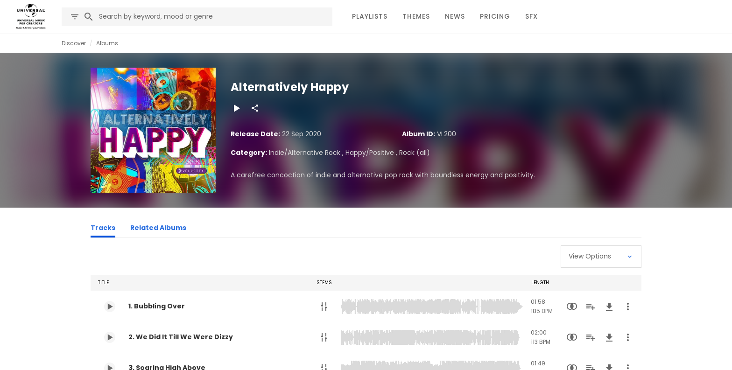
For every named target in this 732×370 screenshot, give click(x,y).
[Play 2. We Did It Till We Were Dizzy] (110, 337)
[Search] (88, 16)
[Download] (609, 306)
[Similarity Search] (571, 306)
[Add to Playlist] (590, 306)
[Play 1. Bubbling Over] (110, 306)
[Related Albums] (158, 229)
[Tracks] (103, 229)
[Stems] (324, 306)
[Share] (254, 108)
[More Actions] (627, 306)
